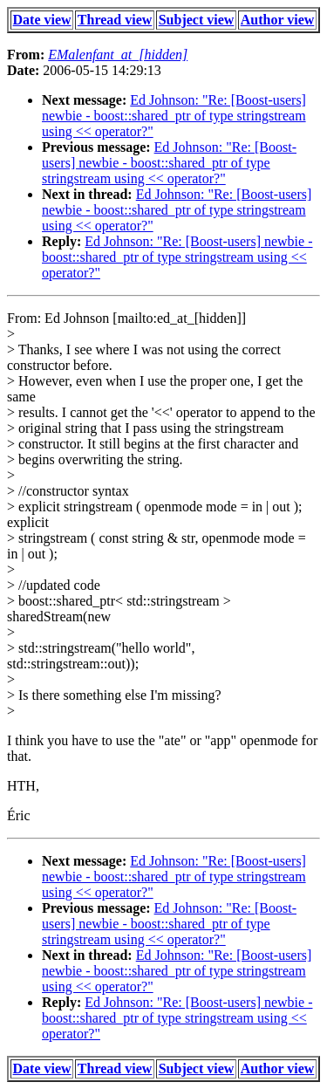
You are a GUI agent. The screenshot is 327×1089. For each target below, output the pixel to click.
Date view (42, 19)
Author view (278, 19)
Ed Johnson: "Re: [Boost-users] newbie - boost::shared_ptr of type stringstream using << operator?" (174, 115)
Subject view (197, 19)
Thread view (115, 19)
